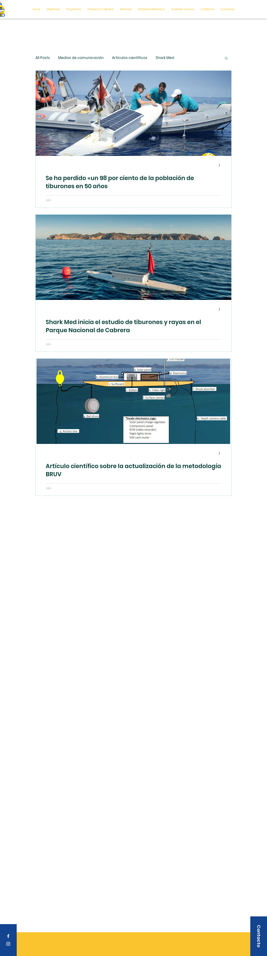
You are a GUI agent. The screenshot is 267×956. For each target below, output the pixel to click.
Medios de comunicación (81, 57)
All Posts (42, 57)
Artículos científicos (129, 57)
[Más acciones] (220, 165)
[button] (151, 9)
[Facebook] (8, 936)
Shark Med (165, 57)
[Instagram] (8, 943)
